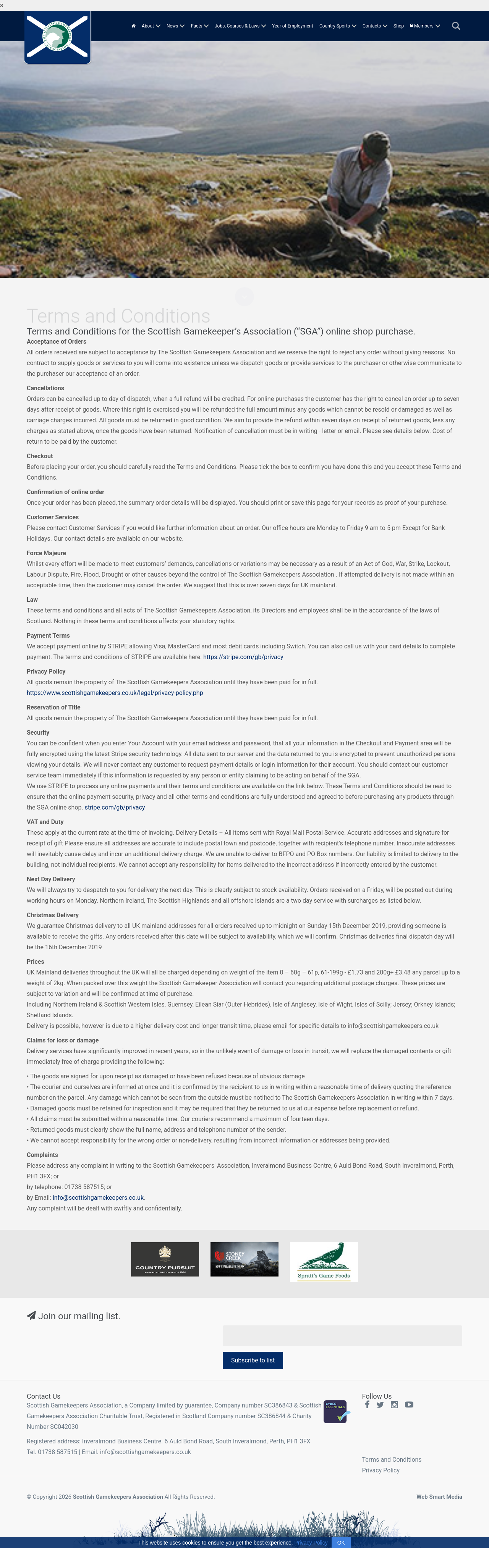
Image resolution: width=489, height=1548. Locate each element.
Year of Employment (292, 26)
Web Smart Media (439, 1496)
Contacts (372, 26)
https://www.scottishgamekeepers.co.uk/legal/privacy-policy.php (115, 692)
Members (422, 26)
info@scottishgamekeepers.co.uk (98, 1197)
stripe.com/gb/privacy (115, 807)
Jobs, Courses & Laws (237, 26)
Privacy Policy (381, 1470)
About (148, 26)
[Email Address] (342, 1335)
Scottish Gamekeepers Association (118, 1496)
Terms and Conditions (392, 1459)
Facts (196, 26)
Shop (398, 26)
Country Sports (334, 26)
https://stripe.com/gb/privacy (243, 657)
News (172, 26)
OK (341, 1543)
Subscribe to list (253, 1360)
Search (456, 26)
